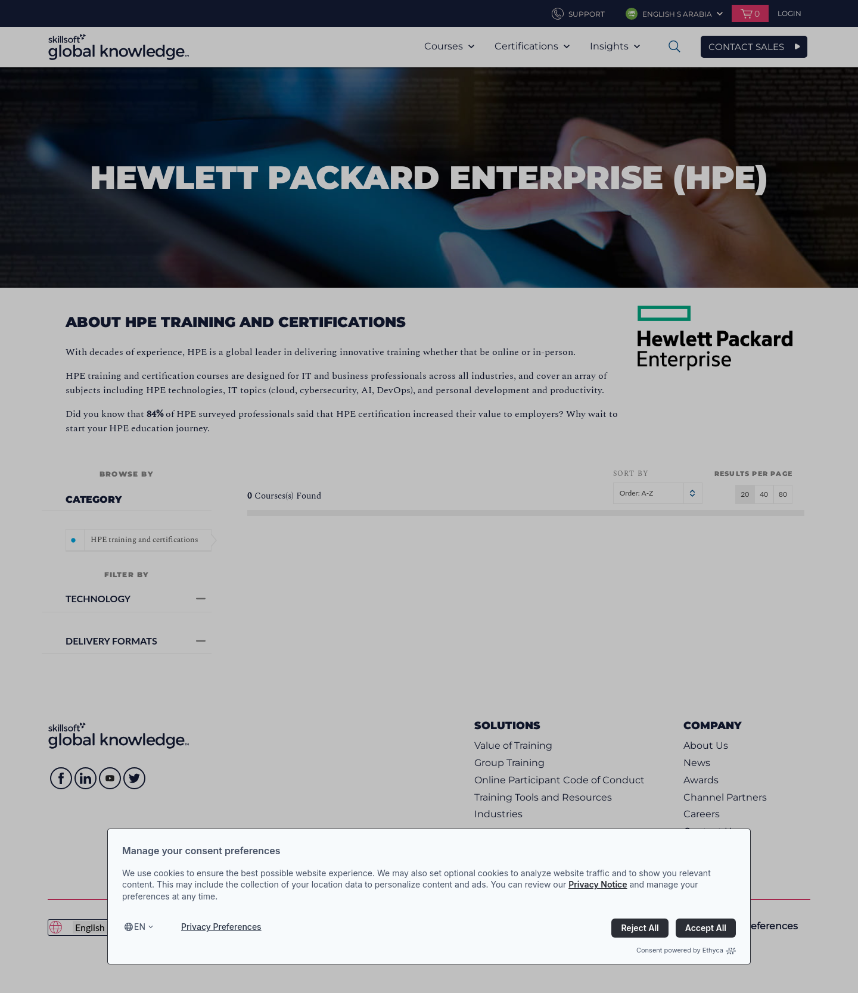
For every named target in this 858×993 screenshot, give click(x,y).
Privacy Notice (597, 884)
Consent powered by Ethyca (686, 950)
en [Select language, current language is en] (140, 927)
